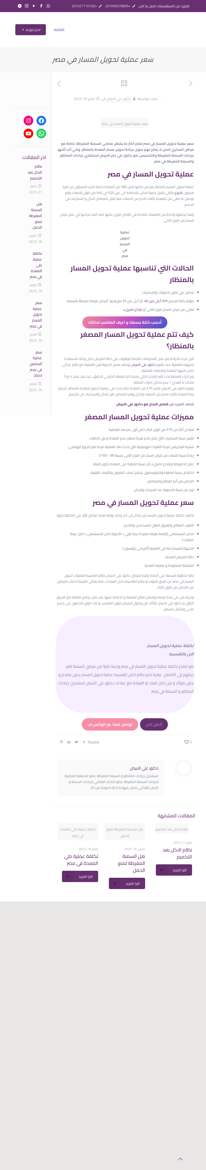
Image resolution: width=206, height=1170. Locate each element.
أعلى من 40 (152, 301)
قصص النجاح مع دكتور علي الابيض (142, 404)
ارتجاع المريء (132, 309)
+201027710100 (84, 6)
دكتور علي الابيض (118, 98)
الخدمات (79, 963)
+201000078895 (118, 6)
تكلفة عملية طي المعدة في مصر (81, 860)
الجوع (179, 192)
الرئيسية (79, 951)
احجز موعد (31, 29)
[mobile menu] (61, 29)
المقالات (79, 976)
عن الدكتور (79, 957)
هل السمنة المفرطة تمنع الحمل (131, 863)
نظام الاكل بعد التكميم (177, 853)
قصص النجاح (79, 982)
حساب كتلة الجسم (79, 969)
